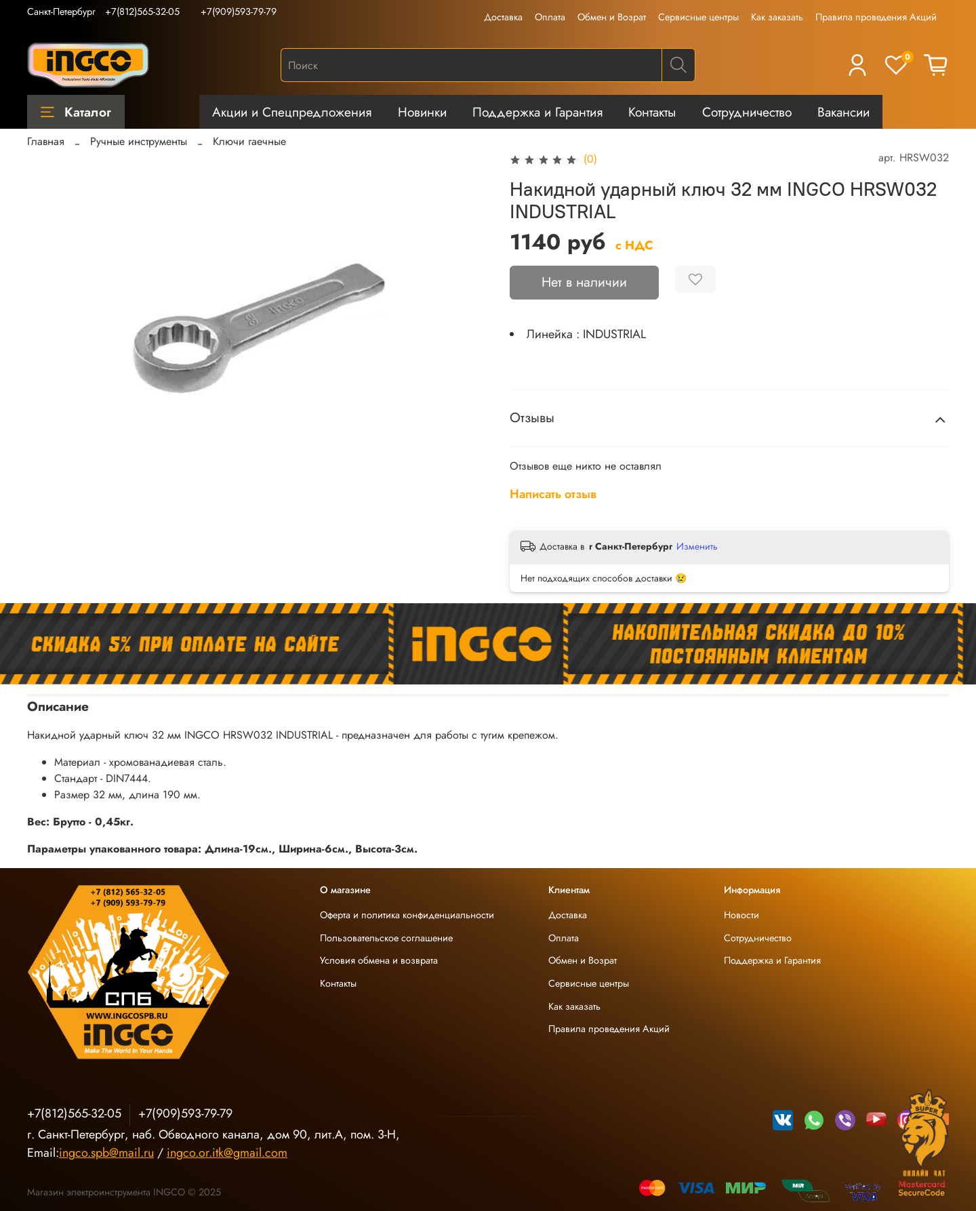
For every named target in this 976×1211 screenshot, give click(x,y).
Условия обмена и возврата (379, 960)
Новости (741, 915)
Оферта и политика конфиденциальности (407, 915)
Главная (45, 141)
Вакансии (843, 111)
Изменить (697, 546)
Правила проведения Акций (876, 17)
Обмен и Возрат (611, 17)
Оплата (550, 17)
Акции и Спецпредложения (291, 111)
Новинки (422, 111)
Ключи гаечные (249, 141)
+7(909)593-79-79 (239, 11)
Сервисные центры (698, 17)
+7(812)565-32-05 (142, 11)
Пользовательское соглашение (386, 938)
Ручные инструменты (138, 141)
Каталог (76, 111)
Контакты (652, 111)
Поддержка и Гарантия (537, 111)
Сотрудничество (747, 111)
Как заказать (777, 17)
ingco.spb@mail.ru (106, 1153)
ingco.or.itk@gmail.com (227, 1153)
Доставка (503, 17)
